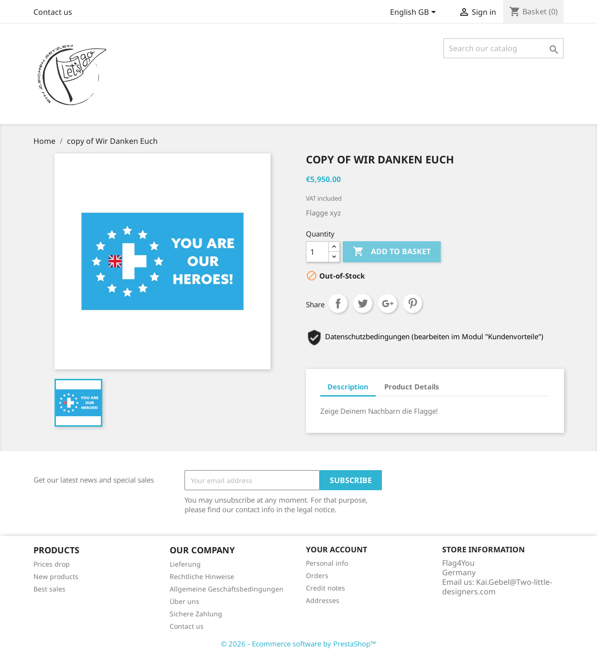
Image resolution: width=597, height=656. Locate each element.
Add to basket (392, 252)
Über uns (184, 601)
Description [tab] (348, 386)
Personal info (327, 563)
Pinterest (412, 303)
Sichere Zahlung (196, 613)
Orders (317, 575)
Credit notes (325, 587)
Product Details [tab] (411, 386)
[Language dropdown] (414, 13)
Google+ (387, 303)
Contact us (52, 12)
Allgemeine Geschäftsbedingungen (226, 588)
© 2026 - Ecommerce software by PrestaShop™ (298, 643)
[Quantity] (317, 251)
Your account (336, 549)
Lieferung (185, 564)
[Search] (504, 48)
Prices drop (51, 564)
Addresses (322, 600)
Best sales (49, 588)
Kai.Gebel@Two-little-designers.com (497, 587)
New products (55, 576)
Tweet (362, 303)
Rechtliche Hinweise (202, 576)
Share (337, 303)
